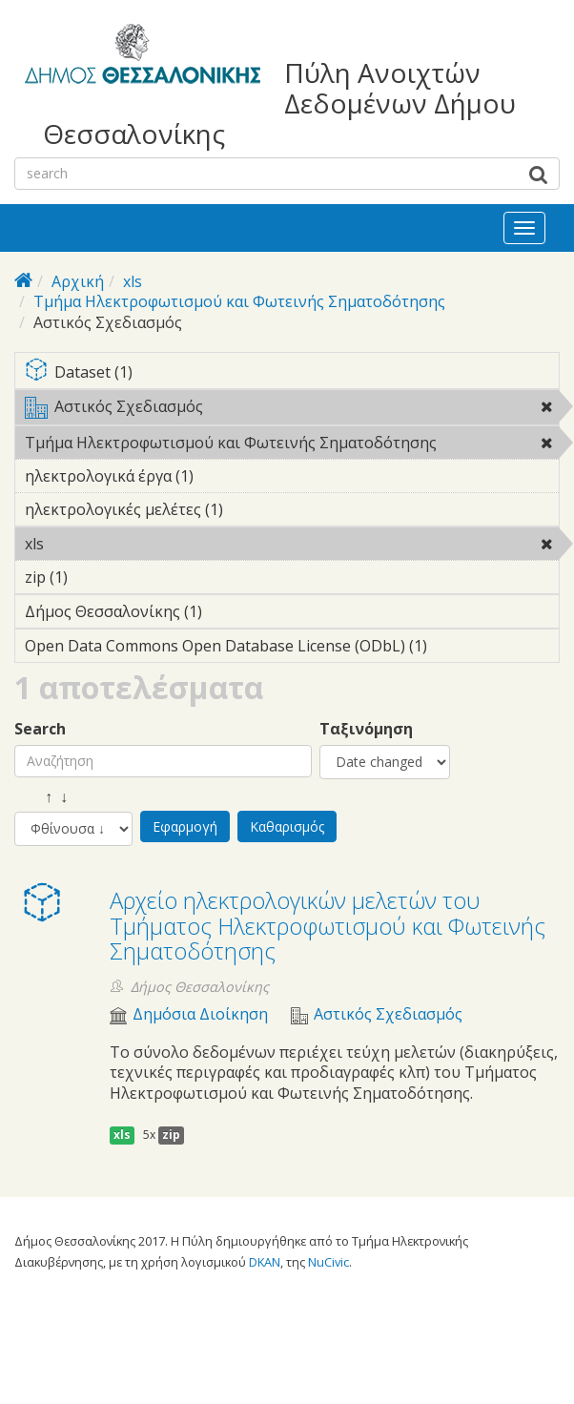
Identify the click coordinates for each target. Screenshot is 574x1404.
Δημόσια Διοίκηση (200, 1014)
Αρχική (77, 281)
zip (171, 1134)
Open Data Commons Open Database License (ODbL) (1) (292, 648)
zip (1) (97, 577)
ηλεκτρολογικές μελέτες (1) (253, 509)
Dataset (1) (292, 373)
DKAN (264, 1261)
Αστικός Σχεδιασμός (292, 410)
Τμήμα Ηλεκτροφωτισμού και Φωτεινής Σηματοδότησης (239, 301)
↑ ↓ (41, 797)
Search (40, 729)
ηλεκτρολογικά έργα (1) (223, 475)
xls (132, 281)
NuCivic (328, 1261)
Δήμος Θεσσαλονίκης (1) (232, 611)
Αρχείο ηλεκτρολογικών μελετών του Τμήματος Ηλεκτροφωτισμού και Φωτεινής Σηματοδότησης (327, 925)
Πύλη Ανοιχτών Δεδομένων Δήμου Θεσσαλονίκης (279, 103)
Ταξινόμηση (366, 729)
